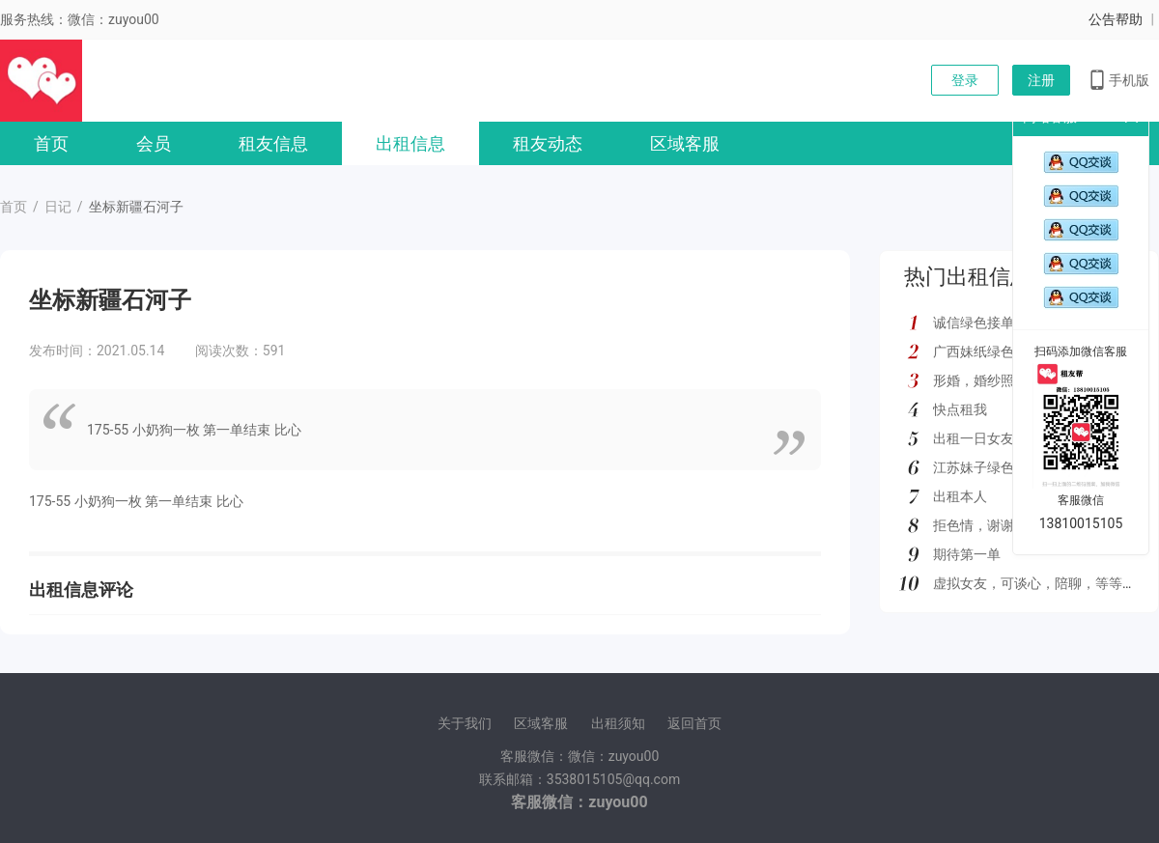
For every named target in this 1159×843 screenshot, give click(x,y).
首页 (51, 143)
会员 (153, 143)
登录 (964, 80)
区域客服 (685, 143)
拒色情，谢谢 (973, 525)
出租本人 (960, 496)
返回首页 (694, 723)
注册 (1041, 80)
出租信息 (410, 143)
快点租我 (960, 409)
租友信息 (273, 143)
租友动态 (547, 143)
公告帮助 (1115, 19)
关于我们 (465, 723)
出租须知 (618, 723)
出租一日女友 (973, 438)
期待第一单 (967, 554)
